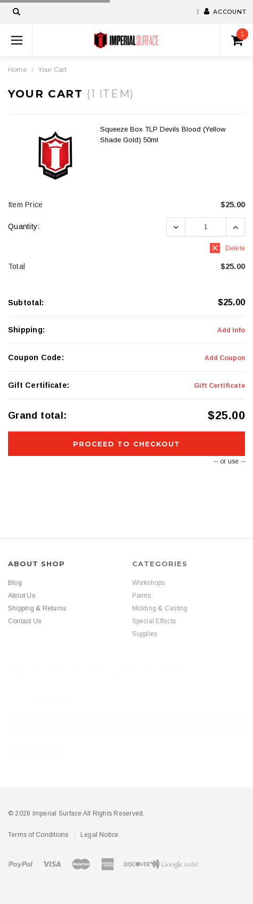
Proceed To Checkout (126, 443)
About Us (21, 595)
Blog (15, 583)
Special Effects (154, 621)
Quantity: (24, 226)
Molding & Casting (160, 608)
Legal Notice (99, 834)
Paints (141, 595)
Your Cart (52, 70)
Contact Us (24, 621)
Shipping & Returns (37, 608)
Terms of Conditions (38, 834)
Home (17, 70)
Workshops (148, 583)
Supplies (145, 634)
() (240, 37)
